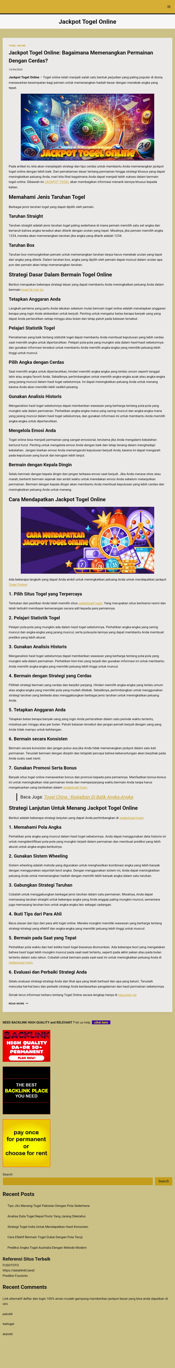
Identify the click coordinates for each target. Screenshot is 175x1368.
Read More (18, 1003)
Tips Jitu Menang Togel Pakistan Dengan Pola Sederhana (48, 1206)
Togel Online (18, 585)
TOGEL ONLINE (17, 45)
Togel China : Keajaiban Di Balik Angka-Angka (88, 797)
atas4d (8, 1334)
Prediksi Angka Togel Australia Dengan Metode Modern (47, 1247)
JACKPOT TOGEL (57, 182)
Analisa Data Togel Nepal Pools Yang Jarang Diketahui (46, 1216)
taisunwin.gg (127, 995)
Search (8, 1174)
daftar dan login (34, 1299)
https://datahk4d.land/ (19, 1270)
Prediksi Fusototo (15, 1276)
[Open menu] (168, 7)
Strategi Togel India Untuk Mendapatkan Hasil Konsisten (47, 1227)
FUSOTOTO (11, 1265)
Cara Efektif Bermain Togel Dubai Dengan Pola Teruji (45, 1237)
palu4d (7, 1314)
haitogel (8, 1324)
